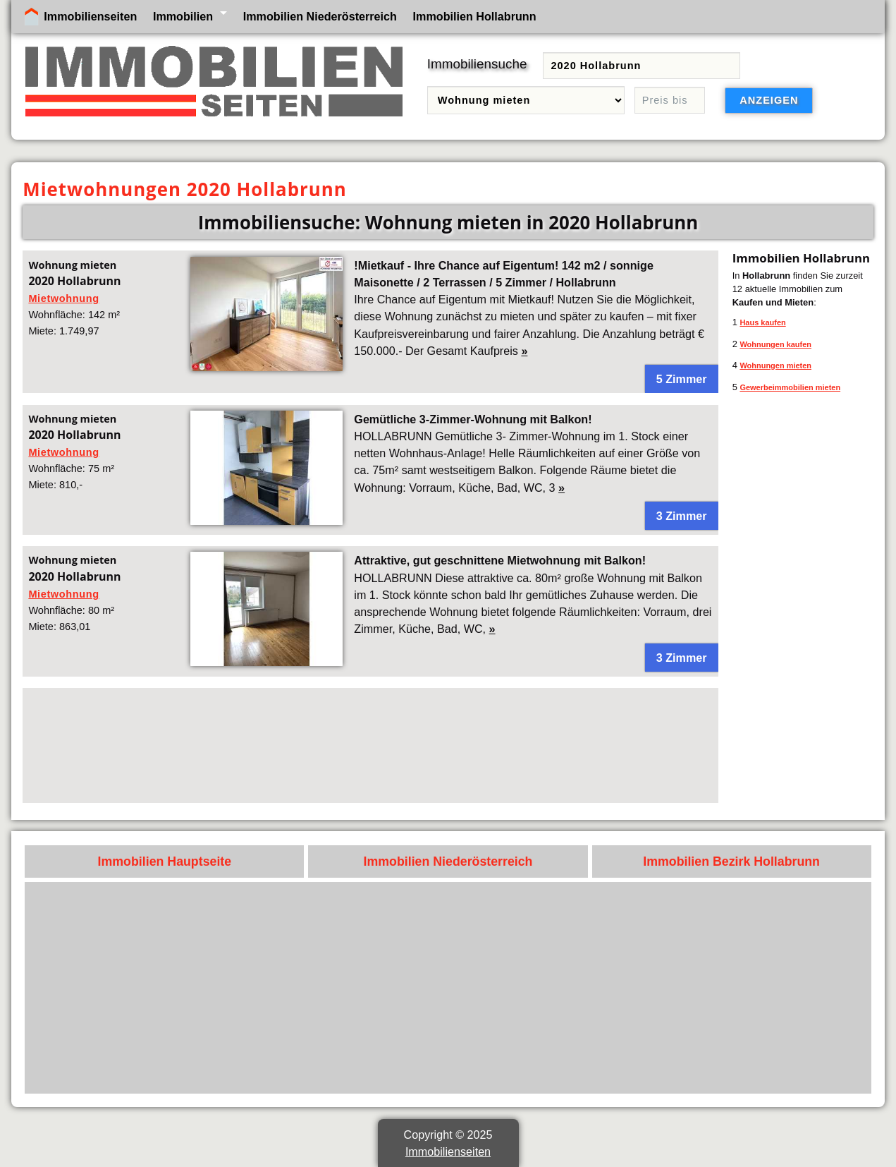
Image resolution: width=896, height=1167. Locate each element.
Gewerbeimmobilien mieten (789, 387)
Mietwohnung (63, 298)
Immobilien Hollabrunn (474, 16)
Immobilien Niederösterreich (320, 16)
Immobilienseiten (90, 16)
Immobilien (183, 16)
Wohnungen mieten (775, 365)
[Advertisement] (370, 745)
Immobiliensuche (477, 63)
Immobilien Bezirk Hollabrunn (731, 861)
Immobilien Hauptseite (165, 861)
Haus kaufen (762, 322)
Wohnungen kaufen (775, 344)
